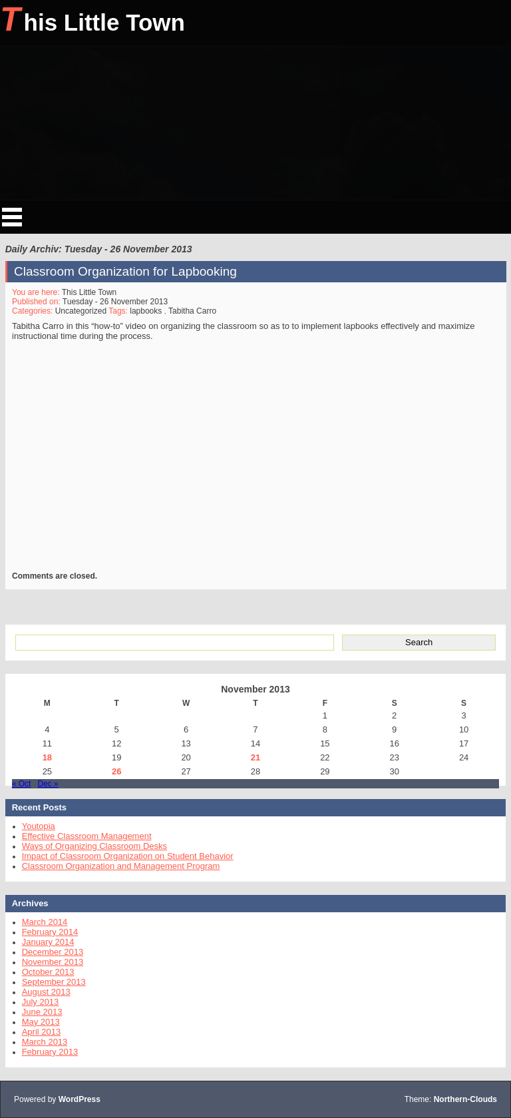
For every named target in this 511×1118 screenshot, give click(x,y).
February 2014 (50, 932)
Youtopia (38, 826)
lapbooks (146, 311)
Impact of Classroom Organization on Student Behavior (128, 856)
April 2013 (41, 1032)
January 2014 (48, 942)
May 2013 (41, 1022)
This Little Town (92, 19)
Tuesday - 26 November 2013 (115, 301)
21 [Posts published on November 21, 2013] (255, 757)
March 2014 (45, 922)
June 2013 (42, 1012)
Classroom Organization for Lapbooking (125, 271)
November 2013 (53, 962)
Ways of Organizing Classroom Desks (94, 846)
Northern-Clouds (465, 1099)
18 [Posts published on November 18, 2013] (47, 757)
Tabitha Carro (192, 311)
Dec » (47, 783)
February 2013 (50, 1052)
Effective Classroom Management (87, 836)
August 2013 (46, 992)
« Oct (21, 783)
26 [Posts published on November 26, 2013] (116, 771)
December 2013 (53, 952)
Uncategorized (80, 311)
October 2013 (48, 972)
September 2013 (54, 982)
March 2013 (45, 1042)
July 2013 (40, 1002)
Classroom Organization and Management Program (121, 866)
